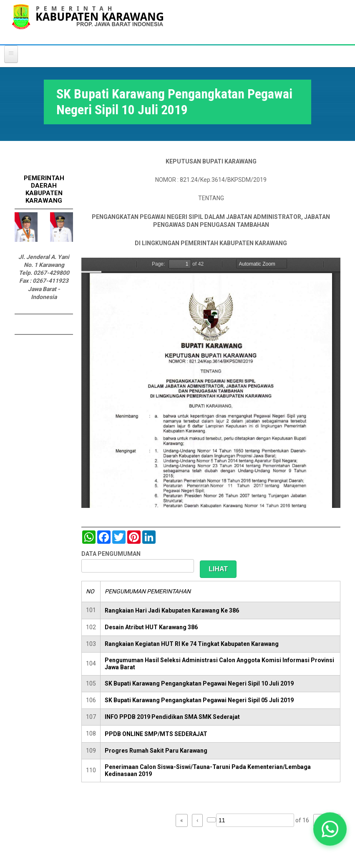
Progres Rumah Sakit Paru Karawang (156, 750)
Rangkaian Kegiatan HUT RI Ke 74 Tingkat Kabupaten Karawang (192, 643)
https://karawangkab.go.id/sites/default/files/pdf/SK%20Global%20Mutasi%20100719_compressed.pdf (210, 383)
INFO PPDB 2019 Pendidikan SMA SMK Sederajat (172, 716)
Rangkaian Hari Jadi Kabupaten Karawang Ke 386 (172, 610)
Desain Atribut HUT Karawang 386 (151, 627)
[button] (329, 828)
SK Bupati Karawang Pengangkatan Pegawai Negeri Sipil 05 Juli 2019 (199, 700)
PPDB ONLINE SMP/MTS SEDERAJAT (156, 734)
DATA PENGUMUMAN (111, 553)
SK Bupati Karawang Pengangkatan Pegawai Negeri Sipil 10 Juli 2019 (199, 683)
